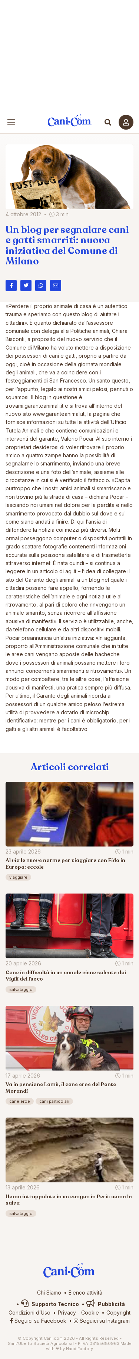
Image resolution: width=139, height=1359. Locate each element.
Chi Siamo (49, 1292)
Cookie (90, 1312)
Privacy (67, 1312)
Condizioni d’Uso (29, 1312)
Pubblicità (105, 1304)
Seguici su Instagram (102, 1321)
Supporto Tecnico (50, 1304)
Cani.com (69, 120)
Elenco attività (85, 1292)
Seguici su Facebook (38, 1321)
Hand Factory (79, 1348)
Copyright (118, 1312)
